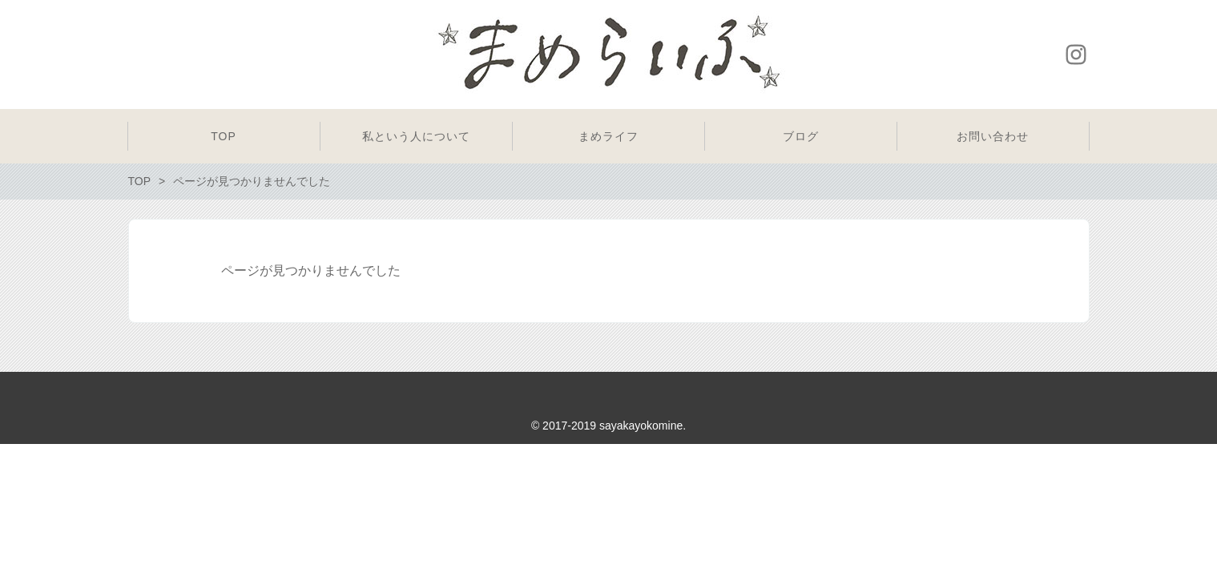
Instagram (1076, 54)
